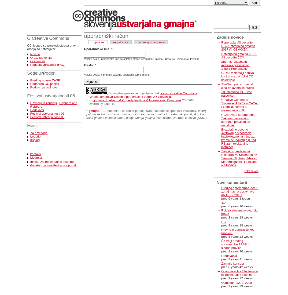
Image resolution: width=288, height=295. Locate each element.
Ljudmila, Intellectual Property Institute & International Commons (136, 100)
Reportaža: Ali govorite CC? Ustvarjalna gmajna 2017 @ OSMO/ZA (238, 46)
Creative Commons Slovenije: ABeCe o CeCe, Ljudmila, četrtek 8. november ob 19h (239, 105)
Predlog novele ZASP (45, 80)
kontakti (35, 154)
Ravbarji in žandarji (43, 103)
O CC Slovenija (41, 57)
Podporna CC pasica (44, 84)
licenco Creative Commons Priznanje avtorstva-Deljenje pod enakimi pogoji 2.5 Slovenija (141, 94)
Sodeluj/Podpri (41, 73)
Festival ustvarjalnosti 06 (47, 117)
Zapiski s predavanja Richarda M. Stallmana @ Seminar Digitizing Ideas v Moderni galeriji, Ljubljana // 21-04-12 (239, 158)
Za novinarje (38, 133)
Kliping (35, 140)
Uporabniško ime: (98, 49)
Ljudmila (36, 157)
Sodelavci (37, 110)
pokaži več (251, 171)
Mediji (33, 125)
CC (223, 222)
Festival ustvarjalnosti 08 (51, 95)
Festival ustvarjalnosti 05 (47, 113)
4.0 (223, 202)
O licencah (37, 61)
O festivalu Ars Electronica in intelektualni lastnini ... (239, 273)
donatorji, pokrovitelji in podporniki (53, 165)
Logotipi (35, 136)
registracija (120, 42)
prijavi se (98, 42)
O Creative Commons (48, 38)
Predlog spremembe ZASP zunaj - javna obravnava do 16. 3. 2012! (239, 191)
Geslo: (90, 65)
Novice (35, 54)
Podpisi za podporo (43, 87)
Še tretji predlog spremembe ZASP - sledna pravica (235, 244)
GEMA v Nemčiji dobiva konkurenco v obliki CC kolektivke (237, 76)
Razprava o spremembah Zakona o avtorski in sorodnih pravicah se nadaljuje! (238, 120)
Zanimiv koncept (232, 263)
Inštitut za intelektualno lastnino (52, 162)
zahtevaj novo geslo (151, 42)
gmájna (94, 111)
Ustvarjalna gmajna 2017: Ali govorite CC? (239, 55)
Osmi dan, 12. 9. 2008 (236, 282)
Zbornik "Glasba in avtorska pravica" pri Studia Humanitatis (235, 65)
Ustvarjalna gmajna (121, 93)
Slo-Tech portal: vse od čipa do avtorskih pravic (237, 86)
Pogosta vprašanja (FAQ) (47, 64)
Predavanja (229, 256)
